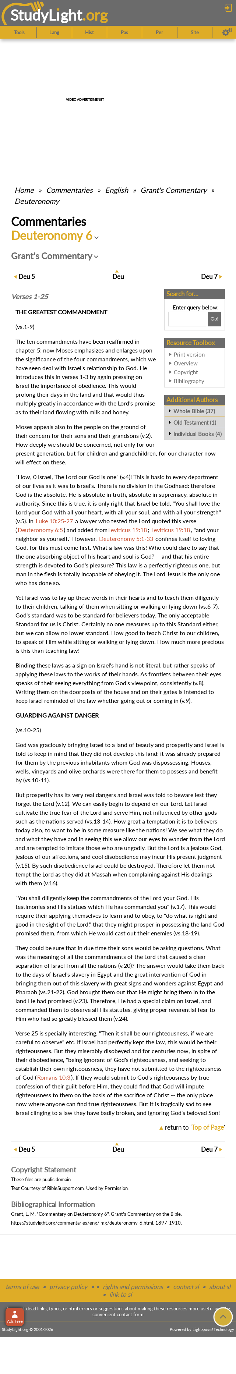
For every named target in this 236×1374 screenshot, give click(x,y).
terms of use (22, 1286)
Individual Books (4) (197, 434)
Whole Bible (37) (194, 411)
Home (24, 189)
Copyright (186, 372)
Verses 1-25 (29, 297)
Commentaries (69, 189)
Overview (186, 363)
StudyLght (46, 15)
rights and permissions (133, 1286)
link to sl (120, 1294)
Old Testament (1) (194, 422)
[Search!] (214, 319)
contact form (130, 1314)
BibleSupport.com (65, 1188)
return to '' (195, 1127)
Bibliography (189, 381)
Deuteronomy (36, 200)
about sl (219, 1286)
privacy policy (68, 1286)
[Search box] (187, 319)
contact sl (186, 1286)
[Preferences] (227, 32)
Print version (189, 354)
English (116, 189)
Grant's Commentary (173, 189)
